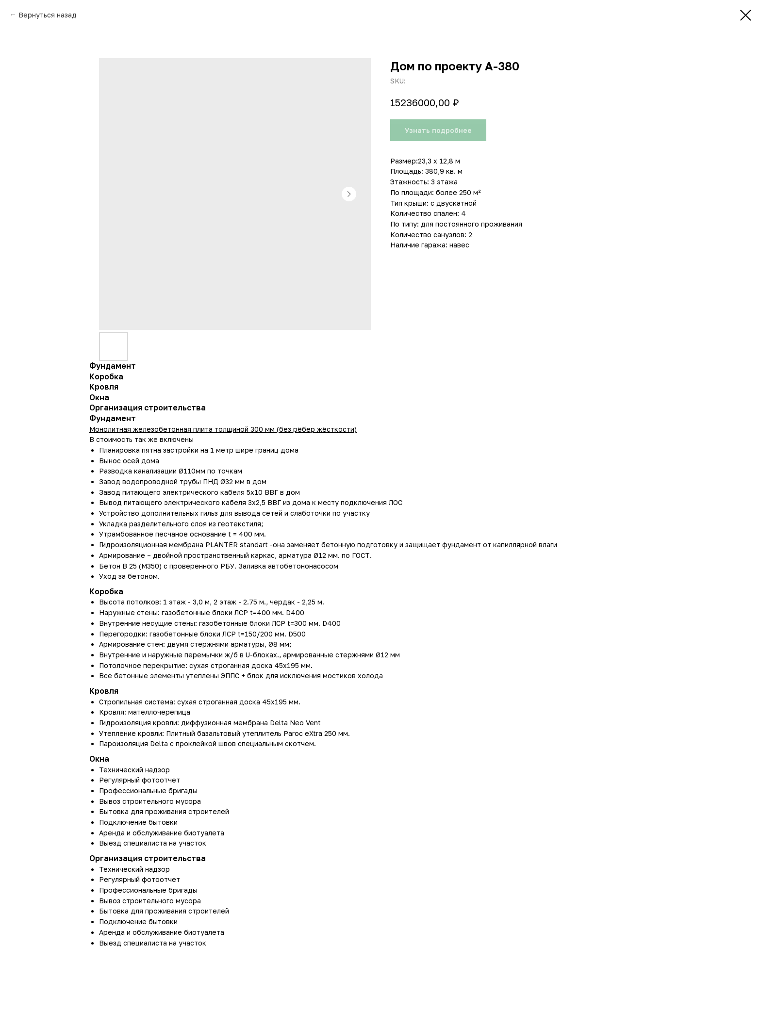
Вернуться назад (47, 15)
